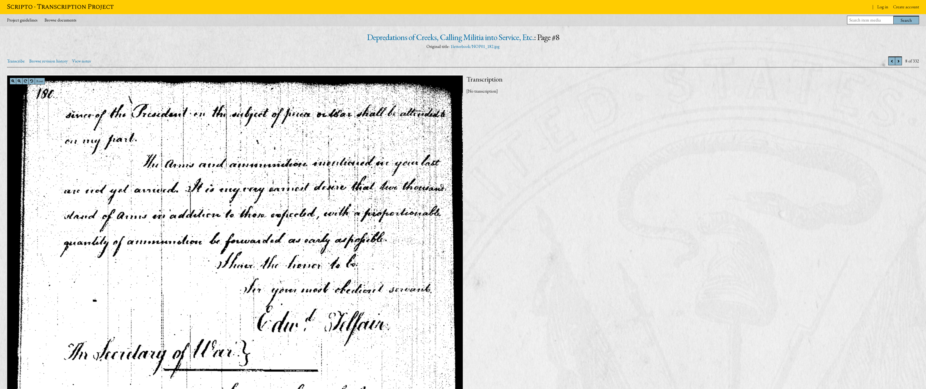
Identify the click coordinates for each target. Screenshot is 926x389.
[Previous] (891, 61)
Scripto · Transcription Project (60, 7)
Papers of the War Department (832, 7)
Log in (882, 6)
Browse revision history (48, 61)
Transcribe (16, 61)
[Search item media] (870, 20)
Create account (906, 6)
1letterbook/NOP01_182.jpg (475, 46)
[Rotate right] (25, 81)
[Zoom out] (19, 81)
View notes (81, 61)
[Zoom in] (13, 81)
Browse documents (60, 20)
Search (906, 20)
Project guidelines (22, 20)
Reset (39, 81)
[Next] (898, 61)
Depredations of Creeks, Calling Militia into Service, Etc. (450, 37)
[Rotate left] (31, 81)
